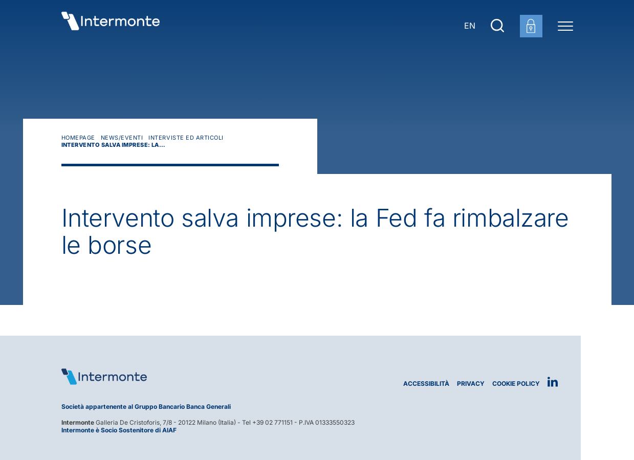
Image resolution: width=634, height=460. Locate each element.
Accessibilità (426, 383)
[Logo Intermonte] (185, 376)
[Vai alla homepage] (110, 25)
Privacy (471, 383)
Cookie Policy (516, 383)
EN (469, 25)
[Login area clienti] (531, 26)
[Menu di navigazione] (565, 25)
